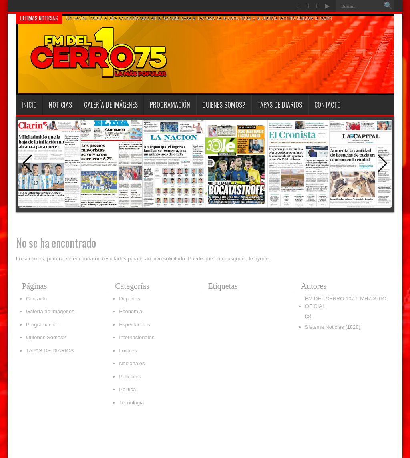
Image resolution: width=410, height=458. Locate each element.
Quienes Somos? (223, 105)
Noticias (60, 105)
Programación (170, 105)
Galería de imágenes (111, 105)
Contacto (327, 105)
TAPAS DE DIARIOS (279, 105)
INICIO (29, 105)
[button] (382, 163)
